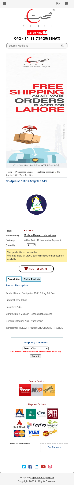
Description (14, 279)
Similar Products (32, 279)
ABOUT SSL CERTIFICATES (20, 443)
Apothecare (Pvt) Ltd (42, 477)
